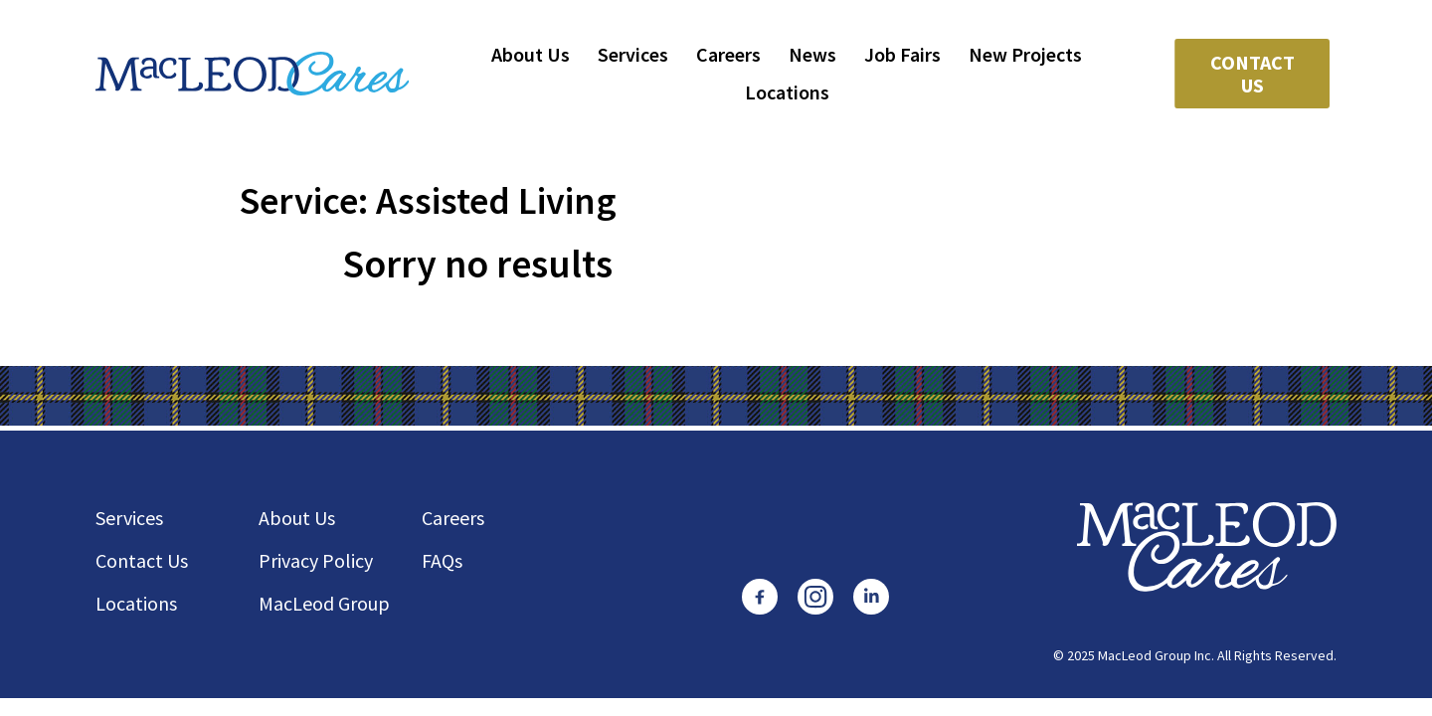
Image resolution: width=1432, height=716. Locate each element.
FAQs (442, 560)
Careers (728, 54)
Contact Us (1252, 73)
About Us (530, 54)
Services (633, 54)
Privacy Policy (316, 560)
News (812, 54)
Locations (787, 92)
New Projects (1025, 54)
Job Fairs (902, 54)
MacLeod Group (324, 603)
